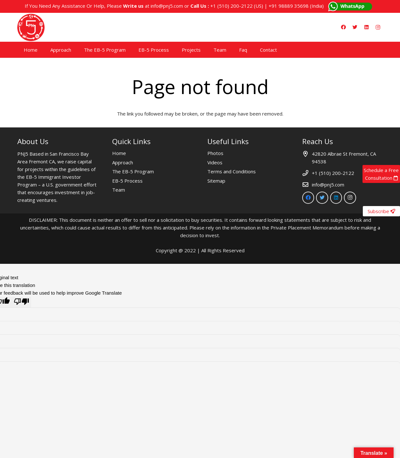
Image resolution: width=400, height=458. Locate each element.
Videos (214, 162)
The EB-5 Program (133, 171)
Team (118, 189)
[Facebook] (343, 27)
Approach (122, 162)
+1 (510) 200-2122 (231, 6)
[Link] (31, 27)
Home (119, 153)
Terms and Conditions (231, 171)
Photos (215, 153)
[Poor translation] (21, 302)
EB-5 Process (127, 180)
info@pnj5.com (167, 6)
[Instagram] (378, 27)
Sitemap (216, 180)
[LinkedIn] (366, 27)
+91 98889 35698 (289, 6)
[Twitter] (355, 27)
